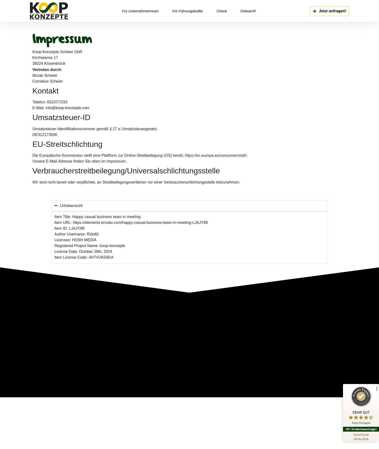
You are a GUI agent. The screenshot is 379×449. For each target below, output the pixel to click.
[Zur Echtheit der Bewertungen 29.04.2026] (361, 437)
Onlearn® (248, 11)
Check (222, 11)
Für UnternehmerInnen (140, 11)
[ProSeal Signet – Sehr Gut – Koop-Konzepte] (361, 406)
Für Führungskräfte (187, 11)
